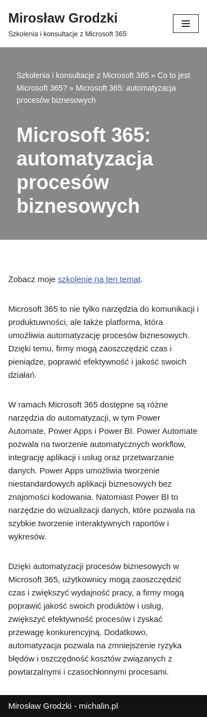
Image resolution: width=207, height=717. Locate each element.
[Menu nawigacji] (186, 23)
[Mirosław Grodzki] (67, 24)
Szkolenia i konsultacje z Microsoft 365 (83, 75)
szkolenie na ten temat (99, 279)
